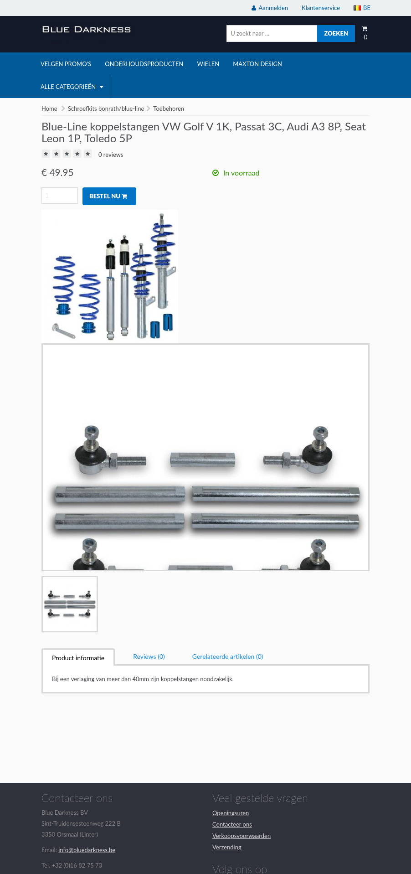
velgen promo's (66, 63)
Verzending (226, 847)
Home (49, 108)
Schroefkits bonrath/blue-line (106, 108)
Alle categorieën (72, 86)
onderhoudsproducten (144, 63)
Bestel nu (108, 196)
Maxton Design (257, 63)
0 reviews (110, 154)
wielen (208, 63)
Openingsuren (230, 813)
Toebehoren (168, 108)
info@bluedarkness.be (86, 849)
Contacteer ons (232, 824)
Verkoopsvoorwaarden (241, 835)
